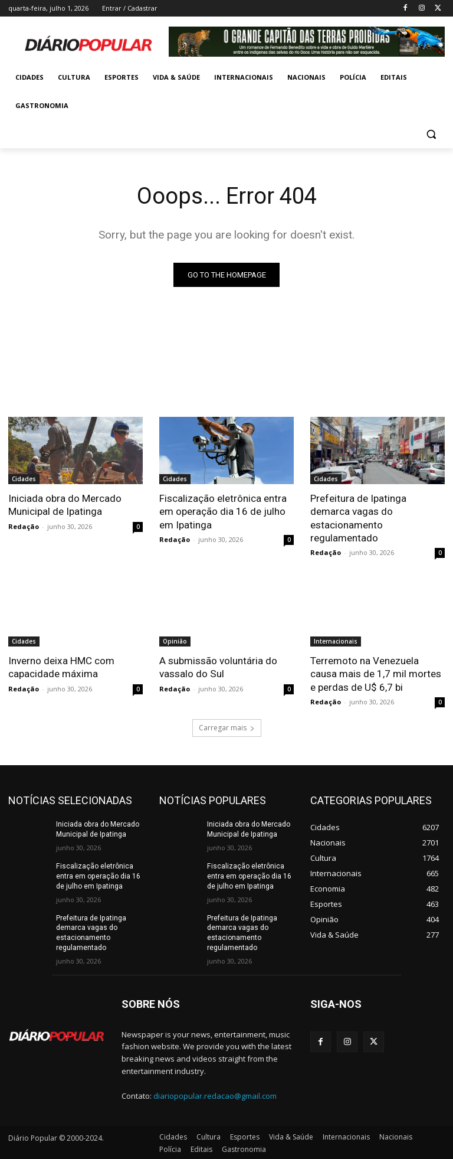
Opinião (175, 640)
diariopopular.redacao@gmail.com (215, 1094)
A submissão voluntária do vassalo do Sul (218, 666)
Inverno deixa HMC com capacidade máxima (60, 666)
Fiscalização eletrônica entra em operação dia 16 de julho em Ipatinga (223, 511)
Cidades (24, 479)
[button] (431, 134)
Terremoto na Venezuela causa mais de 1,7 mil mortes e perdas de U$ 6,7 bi (375, 673)
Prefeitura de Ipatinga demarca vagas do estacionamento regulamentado (358, 517)
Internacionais (335, 640)
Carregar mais (227, 727)
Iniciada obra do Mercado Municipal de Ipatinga (65, 504)
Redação (23, 525)
